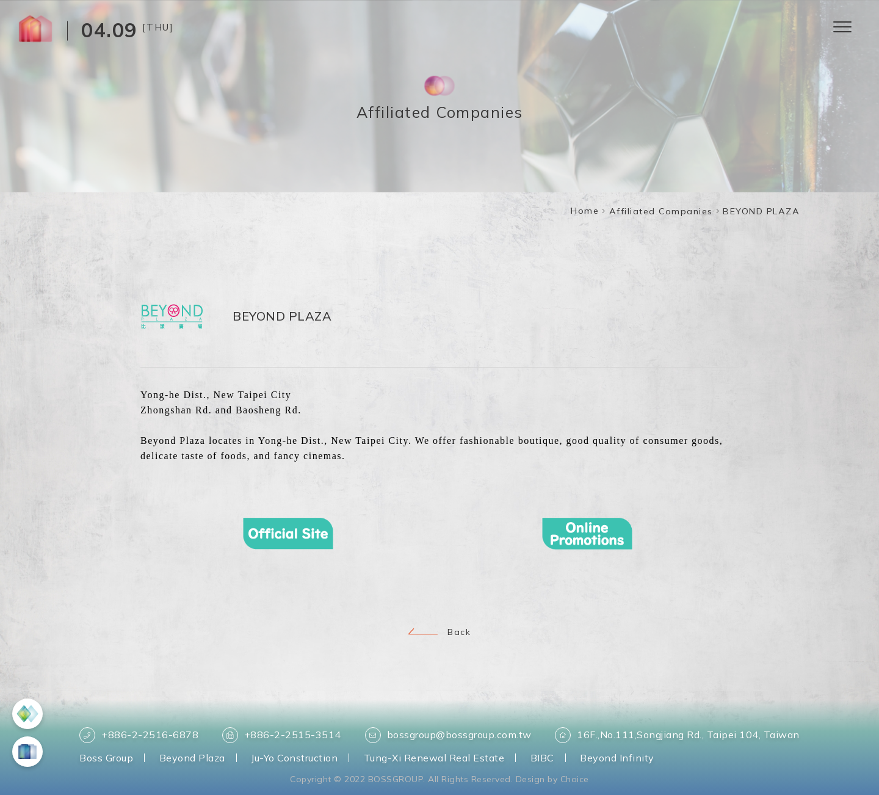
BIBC (542, 758)
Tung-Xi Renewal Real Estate (434, 758)
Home (585, 210)
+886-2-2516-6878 (138, 735)
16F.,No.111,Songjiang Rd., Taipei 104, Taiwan (677, 735)
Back (439, 631)
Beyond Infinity (617, 758)
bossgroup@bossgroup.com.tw (448, 735)
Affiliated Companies (661, 211)
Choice (574, 779)
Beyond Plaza (192, 758)
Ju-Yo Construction (294, 758)
